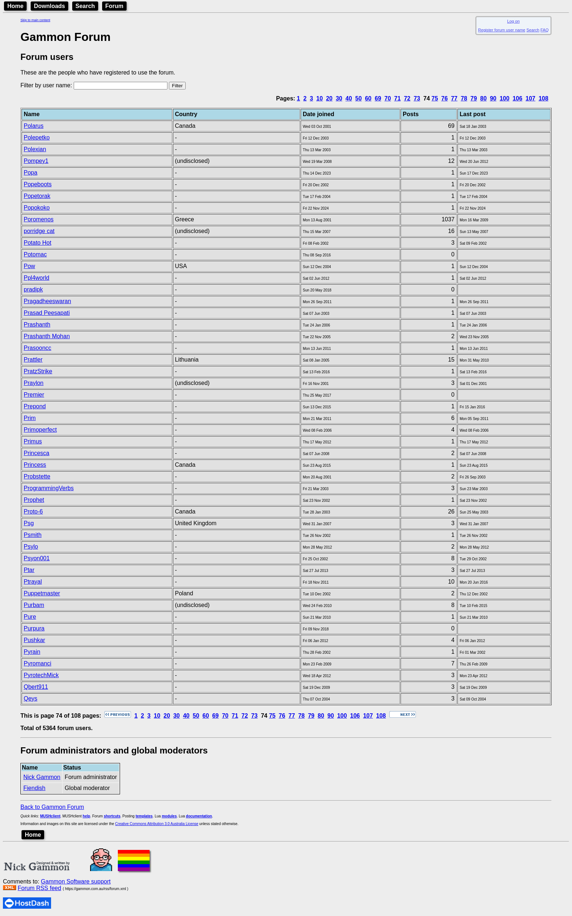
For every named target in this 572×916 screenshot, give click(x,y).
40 (348, 98)
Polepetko (37, 137)
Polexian (35, 149)
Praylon (33, 383)
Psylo (31, 546)
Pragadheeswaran (47, 301)
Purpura (34, 628)
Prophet (34, 500)
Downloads (49, 6)
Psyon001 (37, 558)
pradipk (33, 289)
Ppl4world (36, 278)
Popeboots (38, 184)
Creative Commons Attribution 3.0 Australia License (156, 824)
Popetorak (37, 196)
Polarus (33, 126)
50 (358, 98)
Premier (34, 395)
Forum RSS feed (39, 888)
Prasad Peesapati (47, 313)
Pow (29, 266)
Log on (513, 21)
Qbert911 (36, 687)
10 (319, 98)
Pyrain (32, 652)
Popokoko (37, 208)
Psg (29, 523)
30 (339, 98)
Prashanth (37, 324)
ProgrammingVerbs (49, 488)
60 (368, 98)
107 (531, 98)
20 (329, 98)
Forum (114, 6)
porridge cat (39, 231)
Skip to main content (35, 20)
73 (417, 98)
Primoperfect (40, 430)
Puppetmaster (42, 593)
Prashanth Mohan (47, 336)
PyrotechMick (41, 675)
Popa (30, 172)
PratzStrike (38, 371)
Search (85, 6)
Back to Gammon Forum (52, 807)
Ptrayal (33, 582)
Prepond (35, 406)
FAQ (545, 30)
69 (378, 98)
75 (435, 98)
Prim (30, 418)
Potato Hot (37, 243)
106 (517, 98)
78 (464, 98)
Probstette (37, 476)
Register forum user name (501, 30)
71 (397, 98)
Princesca (36, 453)
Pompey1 (36, 161)
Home (15, 6)
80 (483, 98)
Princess (35, 465)
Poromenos (39, 219)
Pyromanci (37, 663)
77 (454, 98)
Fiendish (34, 788)
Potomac (35, 254)
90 (493, 98)
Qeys (30, 698)
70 (387, 98)
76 (444, 98)
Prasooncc (37, 348)
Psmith (33, 535)
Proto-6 (33, 511)
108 (543, 98)
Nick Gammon (41, 777)
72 (407, 98)
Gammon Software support (76, 881)
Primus (33, 441)
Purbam (34, 605)
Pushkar (34, 640)
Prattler (33, 359)
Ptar (29, 570)
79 (474, 98)
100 (505, 98)
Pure (30, 617)
